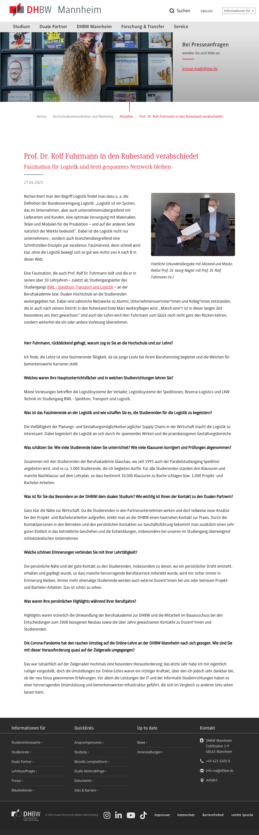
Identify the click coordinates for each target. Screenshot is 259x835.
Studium (21, 27)
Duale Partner (53, 27)
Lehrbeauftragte (24, 771)
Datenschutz (186, 815)
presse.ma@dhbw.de (200, 68)
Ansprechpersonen (88, 742)
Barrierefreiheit (213, 815)
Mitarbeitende (22, 790)
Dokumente (83, 781)
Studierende (21, 752)
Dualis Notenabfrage (89, 771)
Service (181, 27)
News (141, 742)
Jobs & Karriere (85, 790)
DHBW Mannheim (94, 27)
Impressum (162, 815)
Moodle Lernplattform (91, 762)
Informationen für (239, 11)
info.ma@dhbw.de (219, 770)
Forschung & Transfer (142, 27)
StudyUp (81, 752)
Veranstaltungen (149, 752)
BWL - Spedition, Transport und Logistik (80, 287)
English (207, 11)
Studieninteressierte (26, 742)
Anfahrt (211, 780)
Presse (17, 781)
